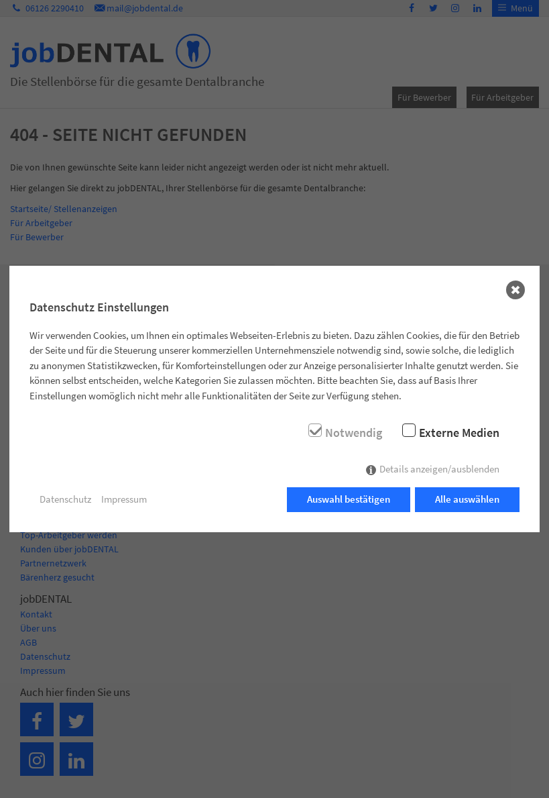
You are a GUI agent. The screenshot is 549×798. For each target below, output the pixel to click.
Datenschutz (65, 499)
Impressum (124, 499)
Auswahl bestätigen (348, 499)
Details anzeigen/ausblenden (439, 468)
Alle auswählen (467, 499)
